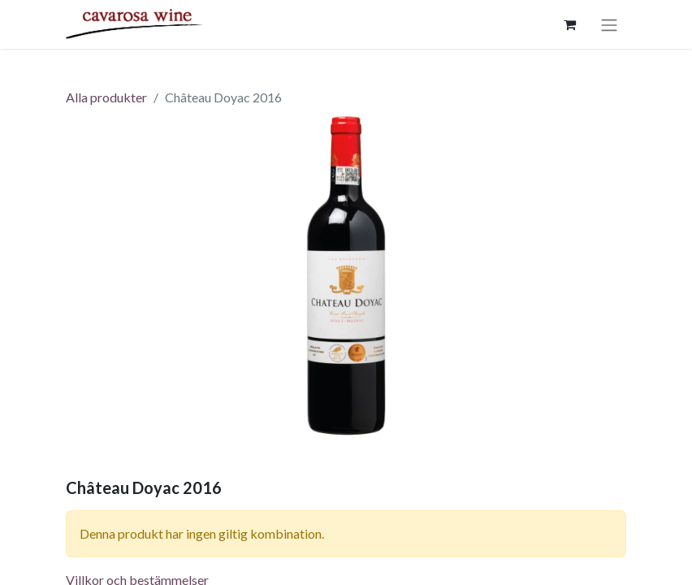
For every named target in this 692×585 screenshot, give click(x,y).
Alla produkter (106, 97)
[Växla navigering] (609, 24)
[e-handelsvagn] (569, 24)
